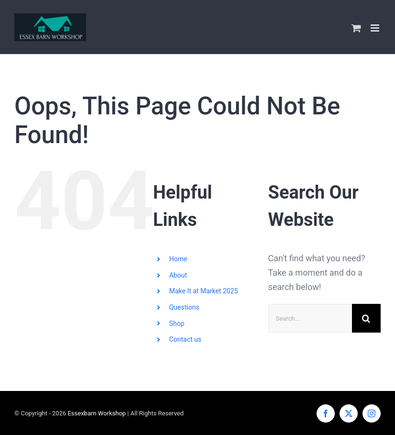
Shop (177, 323)
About (178, 275)
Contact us (185, 339)
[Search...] (310, 318)
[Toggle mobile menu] (376, 28)
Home (178, 259)
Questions (184, 307)
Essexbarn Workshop (96, 413)
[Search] (366, 318)
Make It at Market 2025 (203, 291)
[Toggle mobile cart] (356, 28)
